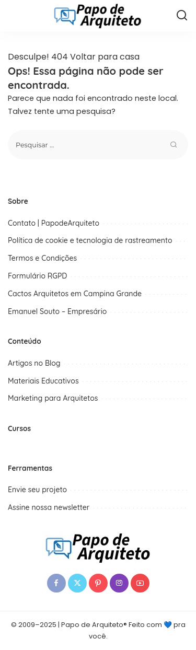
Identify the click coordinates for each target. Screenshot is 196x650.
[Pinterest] (98, 583)
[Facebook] (56, 583)
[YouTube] (140, 583)
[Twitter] (77, 583)
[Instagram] (119, 583)
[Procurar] (182, 15)
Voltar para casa (105, 57)
